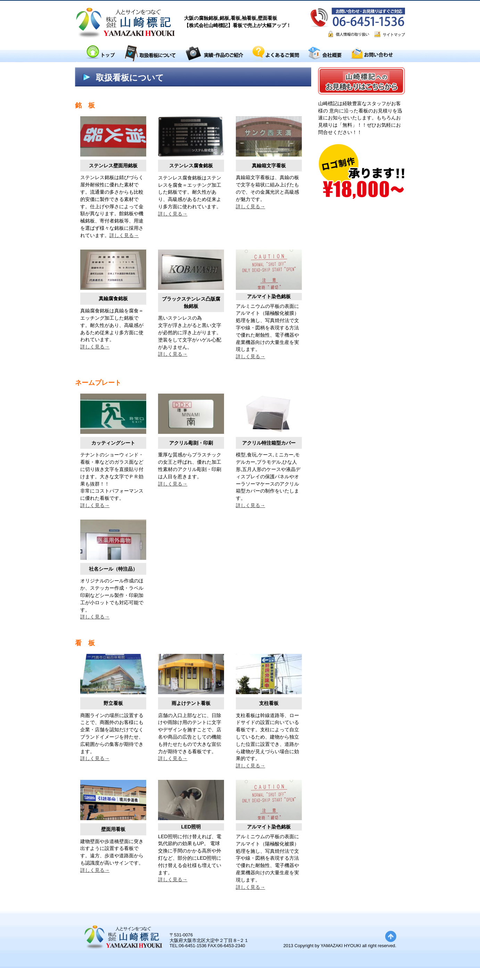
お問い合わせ (371, 53)
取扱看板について (150, 53)
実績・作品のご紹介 (214, 53)
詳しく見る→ (124, 235)
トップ (100, 53)
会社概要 (325, 53)
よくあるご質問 (275, 53)
